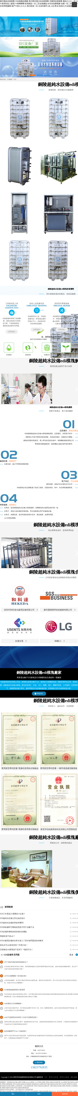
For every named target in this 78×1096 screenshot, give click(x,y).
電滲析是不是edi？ (7, 936)
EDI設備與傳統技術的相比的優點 (13, 932)
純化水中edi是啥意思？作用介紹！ (14, 945)
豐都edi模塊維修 (7, 1084)
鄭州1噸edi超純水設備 (51, 1084)
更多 (71, 955)
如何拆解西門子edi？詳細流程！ (15, 1031)
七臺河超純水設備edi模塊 (57, 1086)
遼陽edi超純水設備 (8, 1087)
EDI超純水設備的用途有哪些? (12, 923)
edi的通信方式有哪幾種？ (13, 1003)
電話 (12, 1094)
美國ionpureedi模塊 (28, 1082)
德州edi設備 (62, 1084)
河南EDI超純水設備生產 (41, 1086)
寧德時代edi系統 (72, 1084)
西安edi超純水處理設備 (21, 1087)
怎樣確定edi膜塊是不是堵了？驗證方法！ (16, 950)
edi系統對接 (18, 1086)
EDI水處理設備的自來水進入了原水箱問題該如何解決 (21, 941)
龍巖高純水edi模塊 (38, 1084)
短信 (38, 1094)
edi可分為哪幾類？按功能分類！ (15, 976)
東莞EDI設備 (53, 1077)
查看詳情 (40, 693)
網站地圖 (74, 1077)
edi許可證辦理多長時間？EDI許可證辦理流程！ (21, 1017)
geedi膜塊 (64, 1082)
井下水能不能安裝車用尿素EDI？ (16, 962)
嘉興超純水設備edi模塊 (14, 1082)
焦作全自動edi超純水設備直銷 (22, 1084)
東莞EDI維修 (64, 1077)
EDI (16, 11)
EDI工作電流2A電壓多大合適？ (12, 914)
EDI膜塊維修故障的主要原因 (14, 990)
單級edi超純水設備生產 (53, 1082)
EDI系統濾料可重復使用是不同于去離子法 (17, 927)
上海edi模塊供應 (28, 1086)
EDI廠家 (9, 79)
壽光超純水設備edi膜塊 (7, 1086)
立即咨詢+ (11, 332)
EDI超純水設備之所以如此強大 (12, 918)
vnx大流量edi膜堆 (39, 1082)
